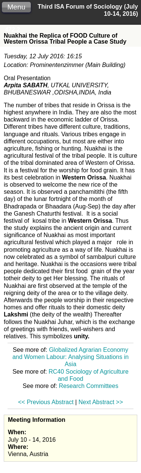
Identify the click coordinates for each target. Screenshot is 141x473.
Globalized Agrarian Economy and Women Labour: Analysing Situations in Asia (70, 357)
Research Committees (88, 386)
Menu (16, 7)
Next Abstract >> (101, 402)
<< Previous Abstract (46, 402)
